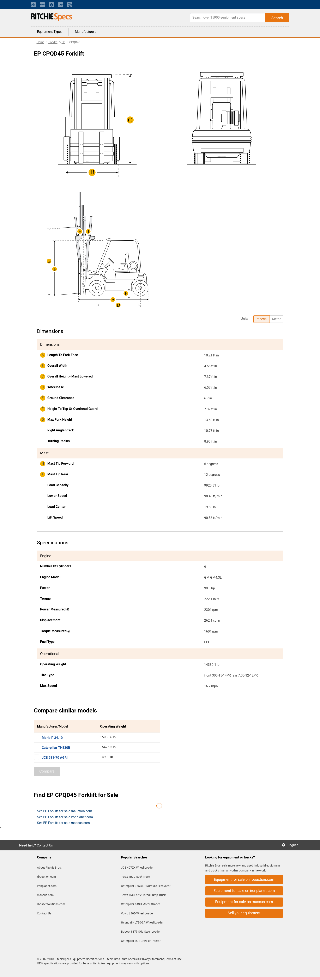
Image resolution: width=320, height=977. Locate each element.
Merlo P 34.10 (52, 738)
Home (40, 42)
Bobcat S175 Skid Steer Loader (141, 931)
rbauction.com (46, 876)
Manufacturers (85, 32)
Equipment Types (49, 32)
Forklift (53, 42)
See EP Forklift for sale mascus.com (63, 823)
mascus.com (45, 895)
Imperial (261, 319)
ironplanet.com (46, 886)
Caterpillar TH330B (56, 748)
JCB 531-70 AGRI (55, 758)
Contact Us (45, 845)
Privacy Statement (152, 959)
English (294, 845)
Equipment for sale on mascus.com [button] (244, 902)
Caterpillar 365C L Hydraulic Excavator (145, 886)
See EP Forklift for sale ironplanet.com (65, 817)
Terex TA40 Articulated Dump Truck (143, 895)
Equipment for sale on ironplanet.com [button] (244, 890)
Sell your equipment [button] (244, 913)
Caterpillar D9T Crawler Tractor (141, 941)
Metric (276, 319)
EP (63, 42)
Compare (47, 771)
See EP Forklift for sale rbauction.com (64, 811)
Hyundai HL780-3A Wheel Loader (142, 922)
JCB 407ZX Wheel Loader (137, 867)
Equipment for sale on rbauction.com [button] (244, 879)
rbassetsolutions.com (51, 904)
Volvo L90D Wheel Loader (137, 913)
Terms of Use (173, 959)
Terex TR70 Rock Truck (135, 876)
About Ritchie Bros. (49, 867)
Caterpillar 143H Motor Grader (140, 904)
